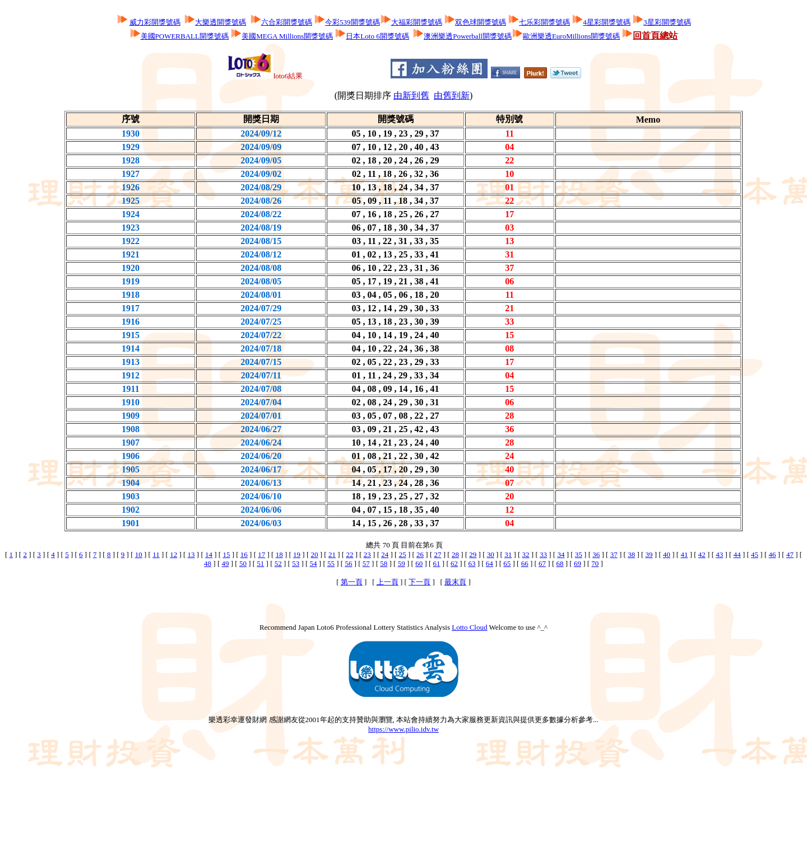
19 (296, 554)
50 (243, 563)
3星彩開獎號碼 (667, 22)
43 (719, 554)
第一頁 (352, 582)
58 (383, 563)
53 (295, 563)
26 (420, 554)
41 (684, 554)
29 (472, 554)
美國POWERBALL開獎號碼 (185, 36)
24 (384, 554)
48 (207, 563)
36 (596, 554)
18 (279, 554)
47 (790, 554)
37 (614, 554)
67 (542, 563)
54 (313, 563)
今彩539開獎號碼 (352, 22)
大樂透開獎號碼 (220, 22)
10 (138, 554)
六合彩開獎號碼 (286, 22)
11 (156, 554)
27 (437, 554)
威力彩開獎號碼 (154, 22)
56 (348, 563)
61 (436, 563)
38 (631, 554)
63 (471, 563)
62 (454, 563)
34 (560, 554)
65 (507, 563)
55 (331, 563)
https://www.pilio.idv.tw (403, 729)
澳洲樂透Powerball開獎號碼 (468, 36)
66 (524, 563)
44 (737, 554)
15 (226, 554)
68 (560, 563)
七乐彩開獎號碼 (544, 22)
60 (419, 563)
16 (244, 554)
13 (191, 554)
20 (314, 554)
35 (578, 554)
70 (595, 563)
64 (489, 563)
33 (543, 554)
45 (754, 554)
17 (261, 554)
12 (173, 554)
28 (455, 554)
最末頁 (455, 582)
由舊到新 (452, 95)
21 (332, 554)
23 (367, 554)
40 (666, 554)
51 (260, 563)
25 (402, 554)
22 (349, 554)
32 (526, 554)
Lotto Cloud (469, 627)
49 (225, 563)
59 (401, 563)
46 (772, 554)
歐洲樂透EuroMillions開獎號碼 (571, 36)
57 (366, 563)
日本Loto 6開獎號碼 (377, 36)
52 (278, 563)
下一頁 (419, 582)
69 (577, 563)
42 (702, 554)
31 (508, 554)
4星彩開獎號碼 (606, 22)
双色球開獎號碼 (480, 22)
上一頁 (387, 582)
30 (490, 554)
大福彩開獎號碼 (416, 22)
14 (208, 554)
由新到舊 (411, 95)
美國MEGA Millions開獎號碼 (287, 36)
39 (649, 554)
